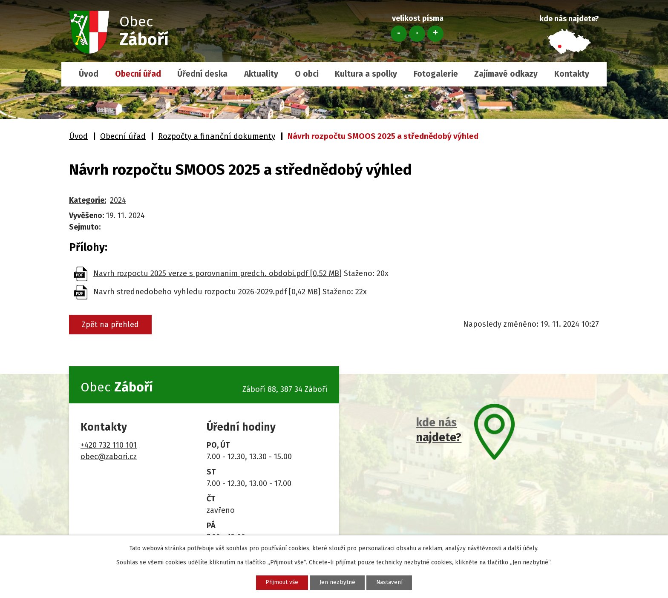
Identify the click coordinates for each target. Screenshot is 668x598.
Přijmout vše (277, 582)
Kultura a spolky (366, 74)
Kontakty (571, 74)
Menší (399, 34)
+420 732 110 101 (109, 445)
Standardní (417, 34)
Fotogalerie (436, 74)
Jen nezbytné (337, 582)
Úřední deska (202, 74)
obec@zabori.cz (109, 456)
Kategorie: (87, 200)
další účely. (523, 547)
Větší (435, 34)
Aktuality (261, 74)
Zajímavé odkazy (506, 74)
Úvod (88, 74)
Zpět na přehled (112, 324)
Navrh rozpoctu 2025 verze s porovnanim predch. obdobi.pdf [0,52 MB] (217, 273)
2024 (118, 200)
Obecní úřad (138, 74)
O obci (307, 74)
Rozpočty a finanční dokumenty (216, 136)
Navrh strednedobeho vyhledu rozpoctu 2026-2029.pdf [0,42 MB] (206, 291)
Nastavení (394, 582)
